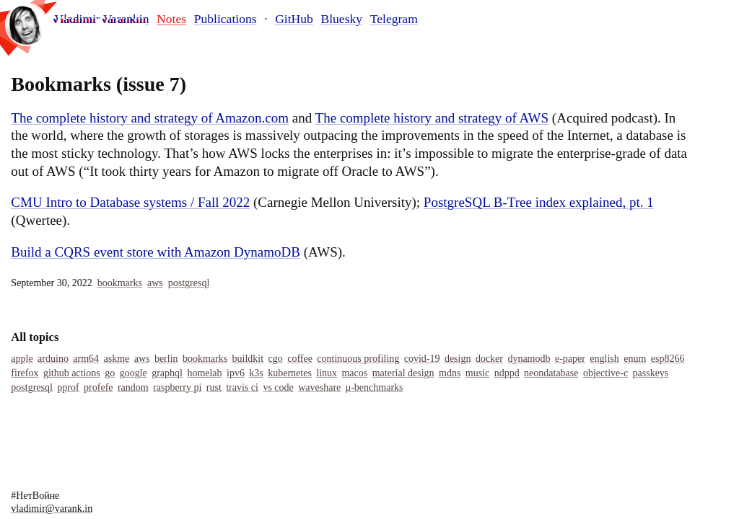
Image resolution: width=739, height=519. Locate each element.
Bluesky (341, 19)
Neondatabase (551, 373)
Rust (214, 387)
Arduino (53, 358)
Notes (171, 19)
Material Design (403, 373)
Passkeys (651, 373)
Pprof (68, 387)
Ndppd (507, 373)
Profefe (98, 387)
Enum (635, 358)
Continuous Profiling (358, 358)
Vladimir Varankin (101, 19)
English (604, 358)
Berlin (166, 358)
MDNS (449, 373)
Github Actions (71, 373)
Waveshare (319, 387)
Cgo (275, 358)
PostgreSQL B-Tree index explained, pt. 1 (539, 202)
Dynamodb (528, 358)
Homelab (204, 373)
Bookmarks (119, 283)
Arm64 (86, 358)
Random (133, 387)
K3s (256, 373)
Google (133, 373)
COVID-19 (422, 358)
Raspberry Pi (177, 387)
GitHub (294, 19)
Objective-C (605, 373)
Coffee (299, 358)
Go (110, 373)
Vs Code (278, 387)
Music (477, 373)
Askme (116, 358)
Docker (489, 358)
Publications (225, 19)
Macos (354, 373)
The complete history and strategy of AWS (432, 117)
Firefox (24, 373)
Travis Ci (242, 387)
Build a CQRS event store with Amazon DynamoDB (155, 252)
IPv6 (236, 373)
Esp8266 (668, 358)
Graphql (167, 373)
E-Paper (570, 358)
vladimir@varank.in (51, 508)
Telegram (394, 19)
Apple (21, 358)
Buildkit (248, 358)
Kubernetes (290, 373)
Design (458, 358)
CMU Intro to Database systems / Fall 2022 (130, 202)
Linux (326, 373)
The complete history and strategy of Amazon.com (150, 117)
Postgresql (189, 283)
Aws (155, 283)
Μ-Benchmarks (374, 387)
